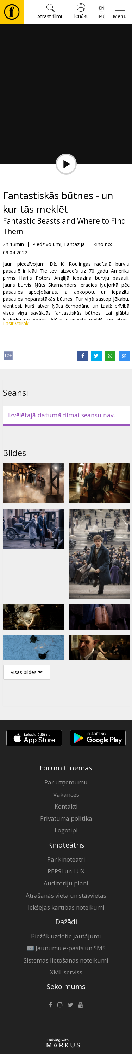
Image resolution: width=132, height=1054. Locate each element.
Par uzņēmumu (66, 782)
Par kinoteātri (66, 859)
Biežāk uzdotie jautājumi (66, 936)
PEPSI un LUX (66, 871)
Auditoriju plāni (66, 883)
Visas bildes (27, 672)
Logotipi (66, 830)
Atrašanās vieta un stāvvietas (66, 895)
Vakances (66, 794)
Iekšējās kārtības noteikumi (66, 907)
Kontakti (66, 806)
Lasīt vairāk (16, 323)
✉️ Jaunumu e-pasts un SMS (66, 948)
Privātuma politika (66, 818)
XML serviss (66, 972)
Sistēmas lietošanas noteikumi (66, 960)
